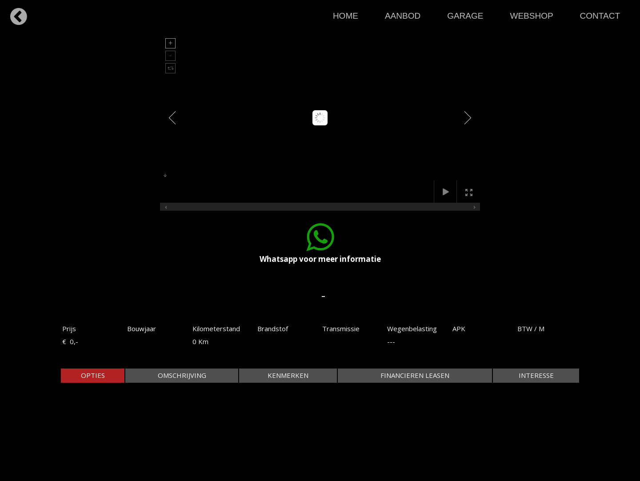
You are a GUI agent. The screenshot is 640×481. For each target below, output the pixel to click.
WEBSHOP (531, 15)
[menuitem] (346, 13)
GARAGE (465, 15)
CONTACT (600, 15)
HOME (345, 15)
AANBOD (402, 15)
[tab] (92, 375)
